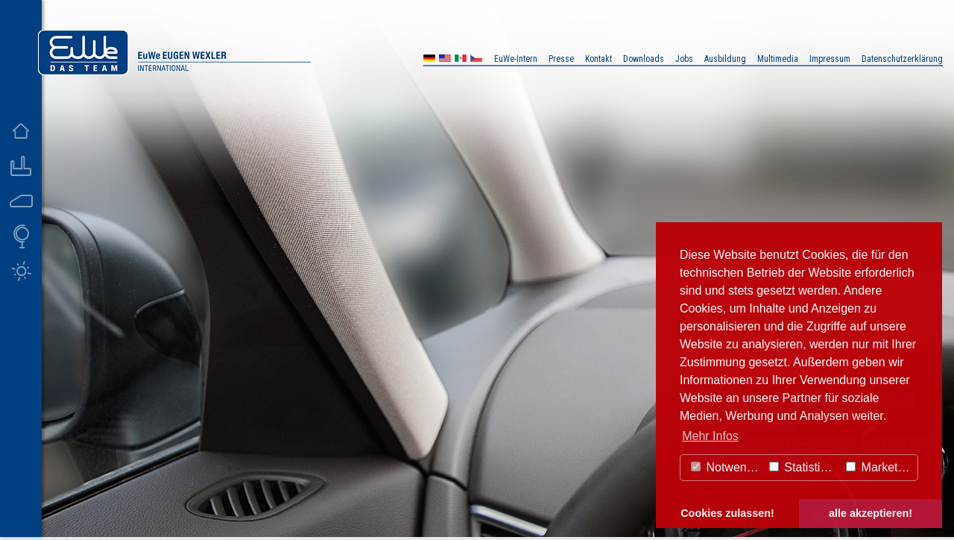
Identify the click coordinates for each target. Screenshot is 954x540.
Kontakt (598, 59)
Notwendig (726, 467)
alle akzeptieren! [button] (870, 513)
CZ (476, 60)
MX (461, 60)
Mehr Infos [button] (710, 436)
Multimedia (777, 59)
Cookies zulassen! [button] (727, 513)
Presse (561, 59)
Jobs (684, 59)
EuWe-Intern (515, 59)
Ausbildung (725, 59)
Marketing (880, 467)
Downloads (643, 59)
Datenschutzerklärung (902, 59)
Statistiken (804, 467)
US (445, 60)
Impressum (829, 59)
